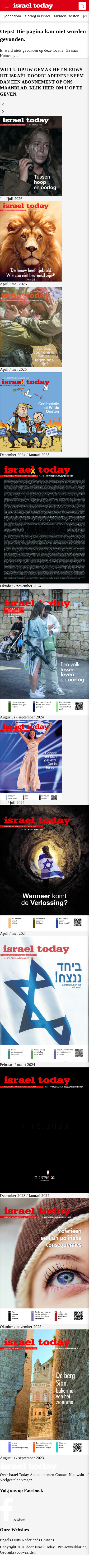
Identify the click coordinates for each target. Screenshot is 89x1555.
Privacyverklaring (72, 1547)
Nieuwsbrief (79, 1475)
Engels (5, 1540)
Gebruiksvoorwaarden (18, 1552)
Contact (61, 1475)
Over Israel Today (14, 1475)
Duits (16, 1540)
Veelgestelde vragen (16, 1480)
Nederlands (31, 1540)
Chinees (47, 1540)
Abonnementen (42, 1475)
